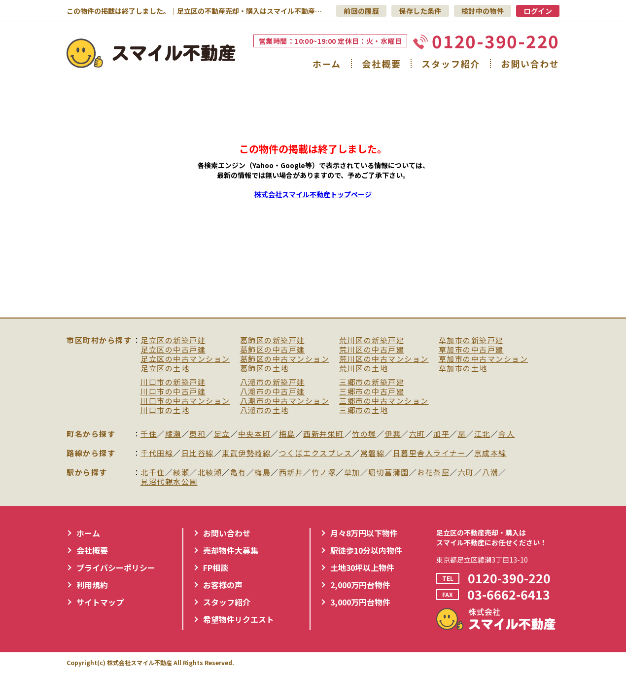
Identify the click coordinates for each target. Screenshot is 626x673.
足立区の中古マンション (185, 359)
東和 (197, 434)
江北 (482, 434)
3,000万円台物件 (360, 602)
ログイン (537, 11)
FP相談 (215, 567)
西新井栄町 (323, 434)
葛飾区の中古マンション (285, 359)
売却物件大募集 (230, 550)
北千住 (152, 472)
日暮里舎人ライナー (429, 453)
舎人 (506, 434)
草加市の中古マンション (483, 359)
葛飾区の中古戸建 (272, 349)
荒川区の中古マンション (384, 359)
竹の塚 (364, 434)
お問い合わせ (530, 63)
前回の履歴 (361, 11)
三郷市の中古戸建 (371, 391)
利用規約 (92, 585)
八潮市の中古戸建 (272, 391)
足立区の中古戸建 (173, 349)
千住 (148, 434)
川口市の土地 (164, 410)
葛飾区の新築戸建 (272, 340)
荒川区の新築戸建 (371, 340)
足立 (222, 434)
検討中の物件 (482, 11)
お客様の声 (223, 585)
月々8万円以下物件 (364, 533)
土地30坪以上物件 (362, 567)
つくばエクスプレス (315, 453)
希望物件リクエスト (238, 619)
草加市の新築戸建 (471, 340)
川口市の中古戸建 (173, 391)
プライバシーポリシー (115, 567)
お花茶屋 (433, 472)
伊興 (392, 434)
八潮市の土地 (264, 410)
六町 (417, 434)
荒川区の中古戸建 (371, 349)
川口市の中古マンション (185, 401)
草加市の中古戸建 (471, 349)
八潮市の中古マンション (285, 401)
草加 (352, 472)
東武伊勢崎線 (246, 453)
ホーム (327, 63)
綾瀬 (173, 434)
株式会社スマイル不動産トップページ (313, 194)
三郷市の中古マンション (384, 401)
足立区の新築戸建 (173, 340)
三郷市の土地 (363, 410)
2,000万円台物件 (360, 585)
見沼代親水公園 (169, 482)
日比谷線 (197, 453)
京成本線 (490, 453)
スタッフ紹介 (450, 63)
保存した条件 (420, 11)
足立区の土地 (164, 368)
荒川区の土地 (363, 368)
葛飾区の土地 (264, 368)
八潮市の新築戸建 (272, 382)
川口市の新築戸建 (173, 382)
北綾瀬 (210, 472)
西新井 (291, 472)
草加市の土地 (463, 368)
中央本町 (254, 434)
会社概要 (381, 63)
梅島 (287, 434)
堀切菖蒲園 (388, 472)
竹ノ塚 (324, 472)
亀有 (238, 472)
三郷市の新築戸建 (371, 382)
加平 (441, 434)
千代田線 (156, 453)
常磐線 (372, 453)
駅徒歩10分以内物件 (366, 550)
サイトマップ (100, 602)
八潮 (490, 472)
